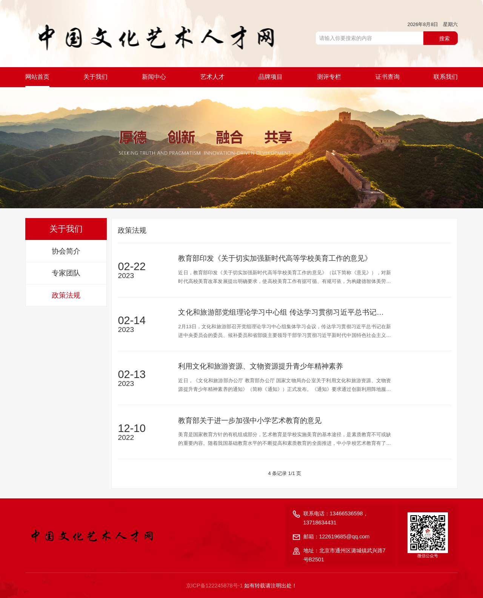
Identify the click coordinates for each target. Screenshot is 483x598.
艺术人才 (212, 77)
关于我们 (95, 77)
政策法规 (66, 295)
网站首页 (37, 77)
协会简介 (66, 251)
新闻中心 (154, 77)
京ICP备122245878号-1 (214, 586)
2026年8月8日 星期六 (433, 24)
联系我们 (446, 77)
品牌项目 (270, 77)
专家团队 (66, 273)
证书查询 (387, 77)
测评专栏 (329, 77)
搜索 (444, 38)
